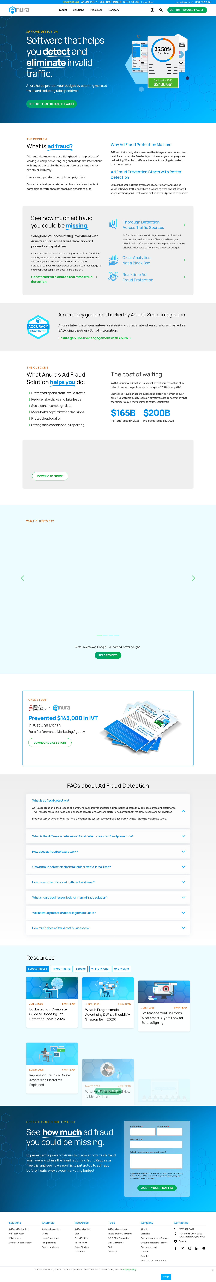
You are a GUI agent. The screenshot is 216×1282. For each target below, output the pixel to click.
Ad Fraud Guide (82, 1229)
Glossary (112, 1251)
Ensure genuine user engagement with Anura (93, 338)
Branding (145, 1233)
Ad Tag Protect (16, 1233)
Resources (96, 10)
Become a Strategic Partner (155, 1238)
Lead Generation (50, 1238)
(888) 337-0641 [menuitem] (186, 1229)
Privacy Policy (129, 1269)
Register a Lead (149, 1247)
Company (113, 10)
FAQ (110, 1247)
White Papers (99, 968)
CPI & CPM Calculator (118, 1238)
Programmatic (49, 1242)
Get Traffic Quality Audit (187, 10)
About (144, 1229)
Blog (77, 1233)
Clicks (45, 1233)
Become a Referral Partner (154, 1242)
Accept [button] (166, 1277)
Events (144, 1256)
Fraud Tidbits (61, 968)
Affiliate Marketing (51, 1229)
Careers (145, 1251)
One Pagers (121, 968)
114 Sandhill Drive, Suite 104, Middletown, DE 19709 (192, 1235)
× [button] (213, 1270)
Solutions (78, 10)
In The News (81, 1242)
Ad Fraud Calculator (118, 1229)
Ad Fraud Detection (18, 1229)
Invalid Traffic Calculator (120, 1233)
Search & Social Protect (20, 1242)
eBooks (81, 968)
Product (62, 10)
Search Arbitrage (50, 1247)
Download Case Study (50, 742)
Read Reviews (108, 655)
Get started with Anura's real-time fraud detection (61, 279)
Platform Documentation (153, 1260)
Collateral (80, 1251)
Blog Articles (37, 968)
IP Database (15, 1238)
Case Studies (82, 1247)
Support (183, 1241)
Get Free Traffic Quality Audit (51, 104)
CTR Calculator (115, 1242)
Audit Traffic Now (129, 2)
